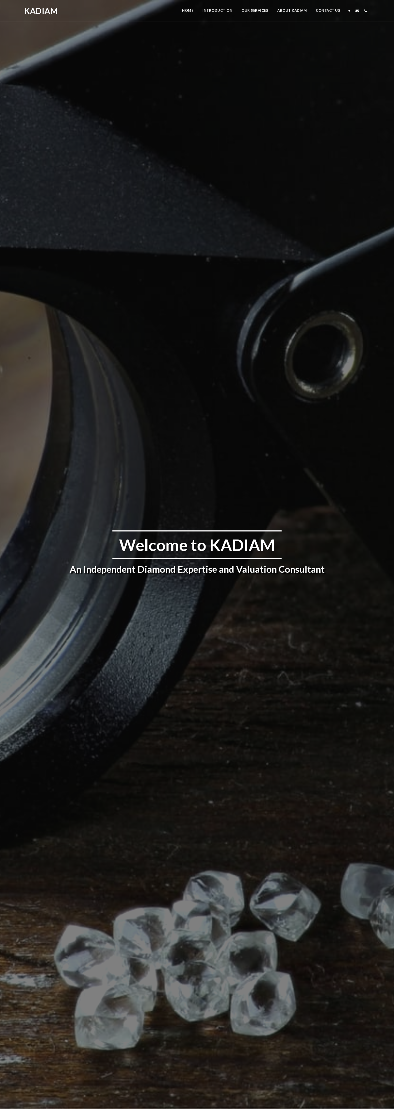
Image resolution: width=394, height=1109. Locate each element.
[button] (349, 11)
